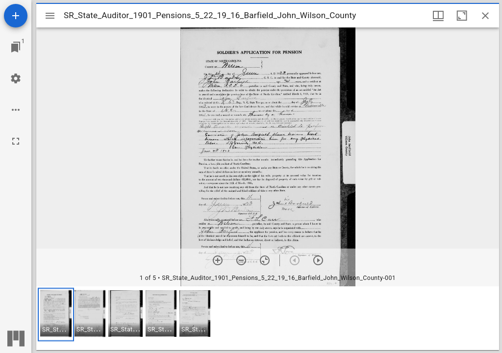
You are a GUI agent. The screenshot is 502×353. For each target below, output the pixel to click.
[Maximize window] (462, 15)
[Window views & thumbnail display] (438, 15)
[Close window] (485, 15)
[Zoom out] (241, 260)
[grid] (267, 318)
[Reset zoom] (264, 260)
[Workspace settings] (15, 78)
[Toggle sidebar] (50, 15)
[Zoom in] (217, 260)
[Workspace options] (15, 110)
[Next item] (318, 260)
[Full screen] (15, 141)
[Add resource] (15, 15)
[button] (56, 314)
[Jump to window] (15, 47)
